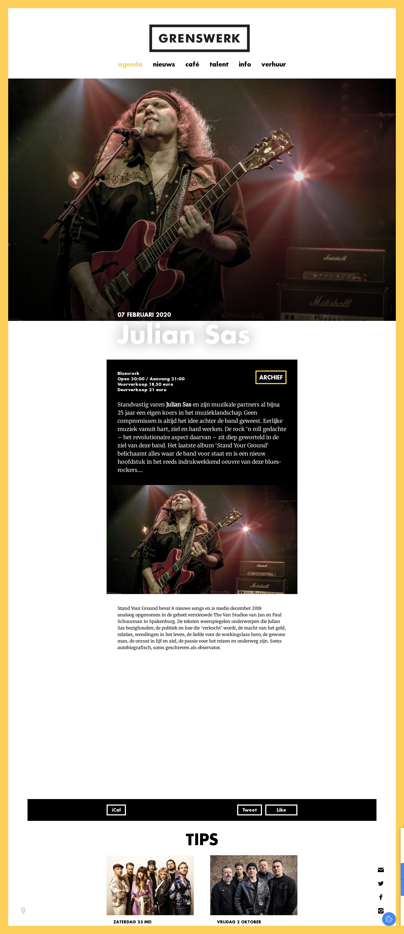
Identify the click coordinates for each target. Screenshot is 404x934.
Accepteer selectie (357, 923)
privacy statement (377, 853)
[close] (396, 838)
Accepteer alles (357, 908)
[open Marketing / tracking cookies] (395, 888)
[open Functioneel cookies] (395, 872)
